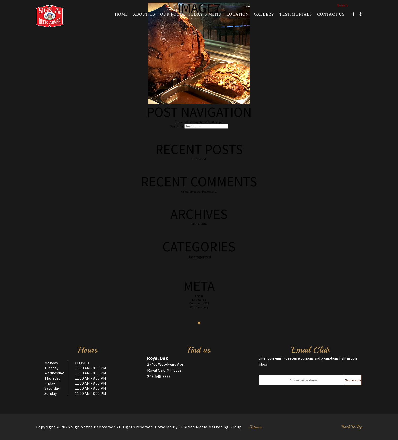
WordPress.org (199, 307)
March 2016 (199, 224)
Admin (255, 427)
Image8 (212, 122)
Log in (199, 296)
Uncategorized (199, 257)
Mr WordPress (189, 191)
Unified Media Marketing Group (211, 426)
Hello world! (199, 159)
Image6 (188, 122)
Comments (199, 303)
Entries (199, 299)
